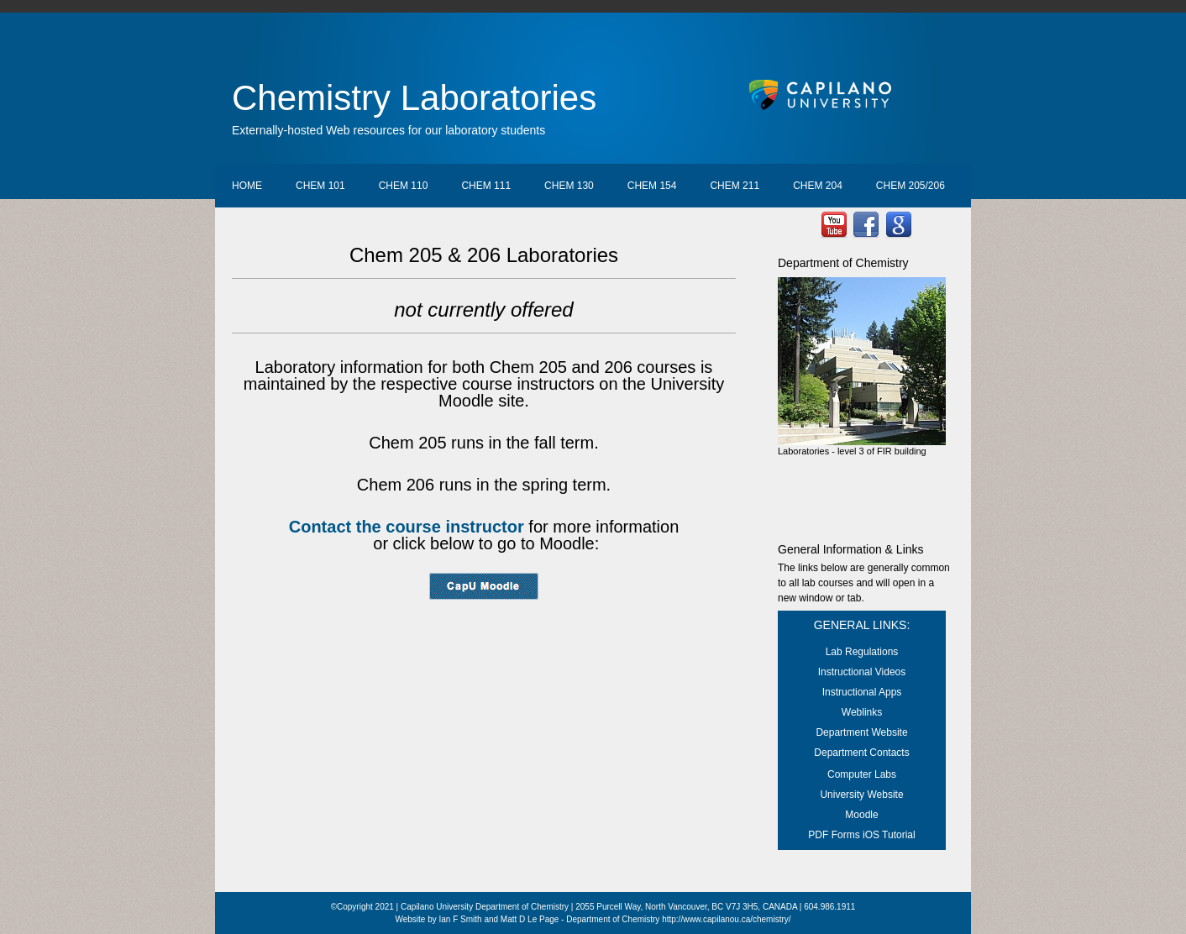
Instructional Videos (862, 672)
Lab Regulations (862, 652)
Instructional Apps (862, 692)
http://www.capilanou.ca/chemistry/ (726, 919)
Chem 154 (652, 186)
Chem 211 (734, 186)
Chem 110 (403, 186)
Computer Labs (861, 774)
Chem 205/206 (910, 186)
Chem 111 (486, 186)
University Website (861, 794)
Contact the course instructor (406, 526)
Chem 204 (817, 186)
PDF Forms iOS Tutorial (861, 835)
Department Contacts (861, 752)
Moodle (861, 815)
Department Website (861, 732)
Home (247, 186)
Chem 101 (320, 186)
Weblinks (862, 712)
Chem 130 (569, 186)
